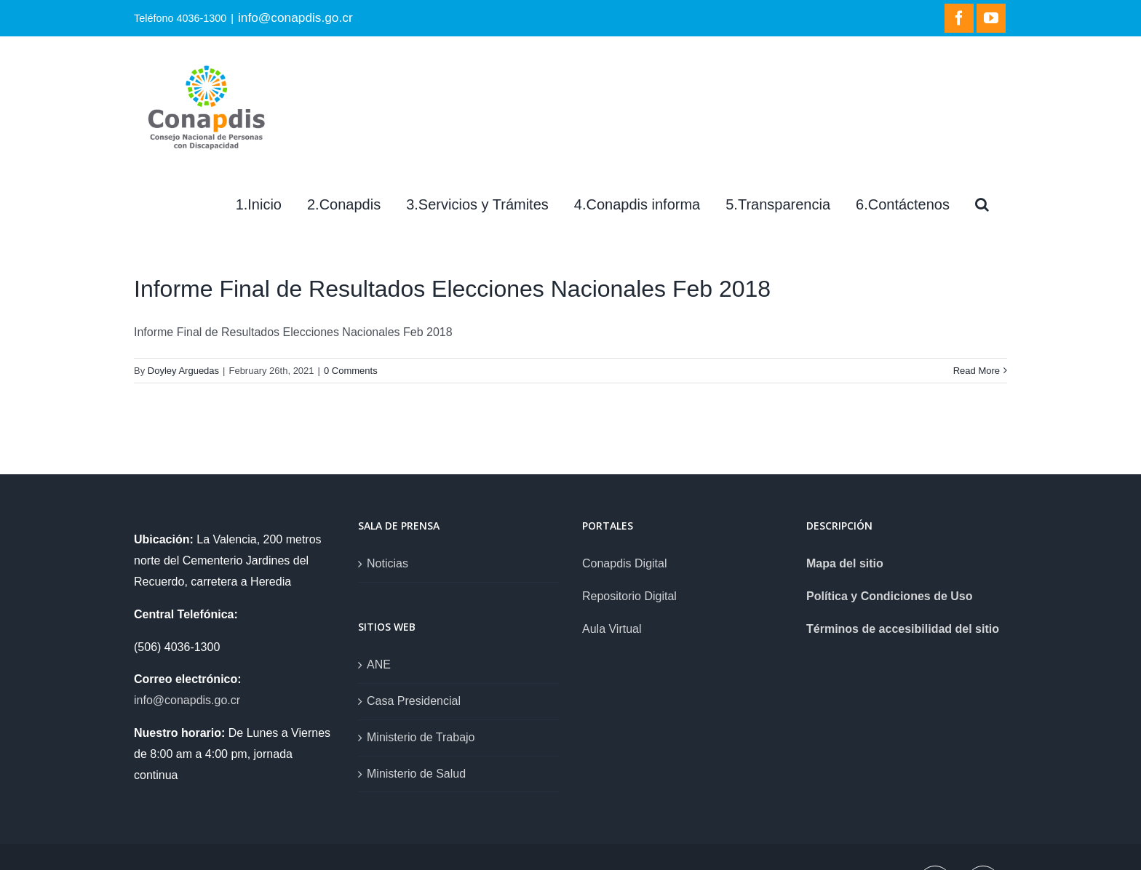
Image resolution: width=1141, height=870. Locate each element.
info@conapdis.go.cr (295, 17)
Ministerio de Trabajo (421, 737)
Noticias (387, 563)
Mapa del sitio (844, 563)
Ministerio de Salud (416, 773)
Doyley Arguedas (183, 370)
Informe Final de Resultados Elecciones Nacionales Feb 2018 (452, 289)
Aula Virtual (612, 629)
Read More (976, 370)
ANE (379, 664)
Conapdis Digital (624, 563)
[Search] (982, 204)
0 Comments (351, 370)
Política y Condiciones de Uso (889, 596)
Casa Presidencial (414, 701)
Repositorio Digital (629, 596)
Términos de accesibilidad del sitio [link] (902, 629)
